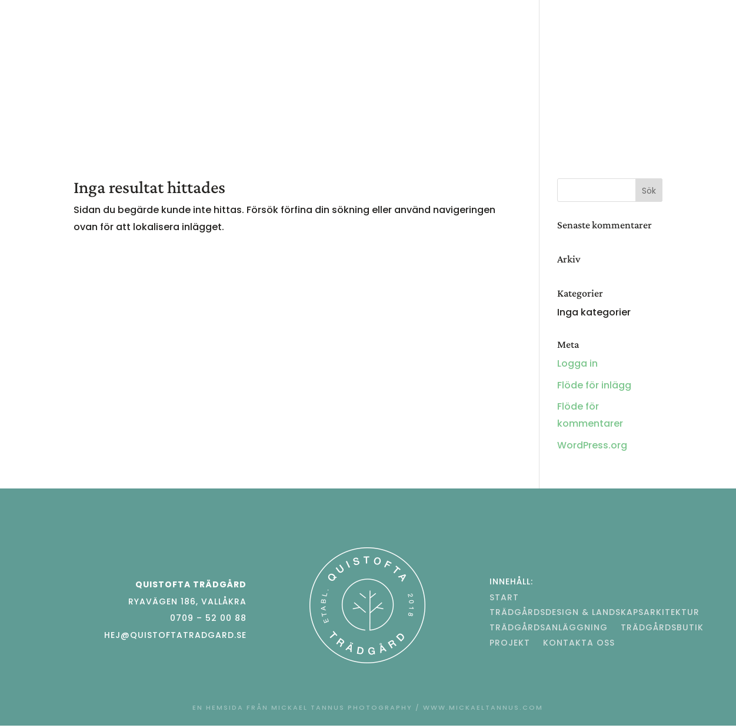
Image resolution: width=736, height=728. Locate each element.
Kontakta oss (396, 99)
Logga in (577, 363)
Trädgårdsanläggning (414, 49)
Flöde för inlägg (594, 385)
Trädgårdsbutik (603, 49)
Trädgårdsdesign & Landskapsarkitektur (229, 49)
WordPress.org (592, 445)
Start (90, 49)
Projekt (325, 99)
